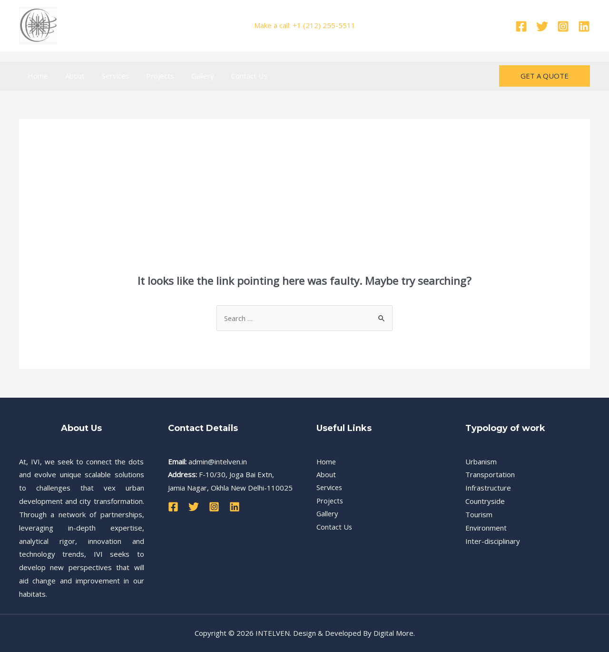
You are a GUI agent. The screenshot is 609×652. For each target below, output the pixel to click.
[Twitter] (542, 26)
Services (108, 75)
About (70, 75)
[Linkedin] (584, 26)
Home (36, 75)
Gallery (190, 75)
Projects (151, 75)
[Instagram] (563, 26)
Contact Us (234, 75)
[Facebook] (521, 26)
